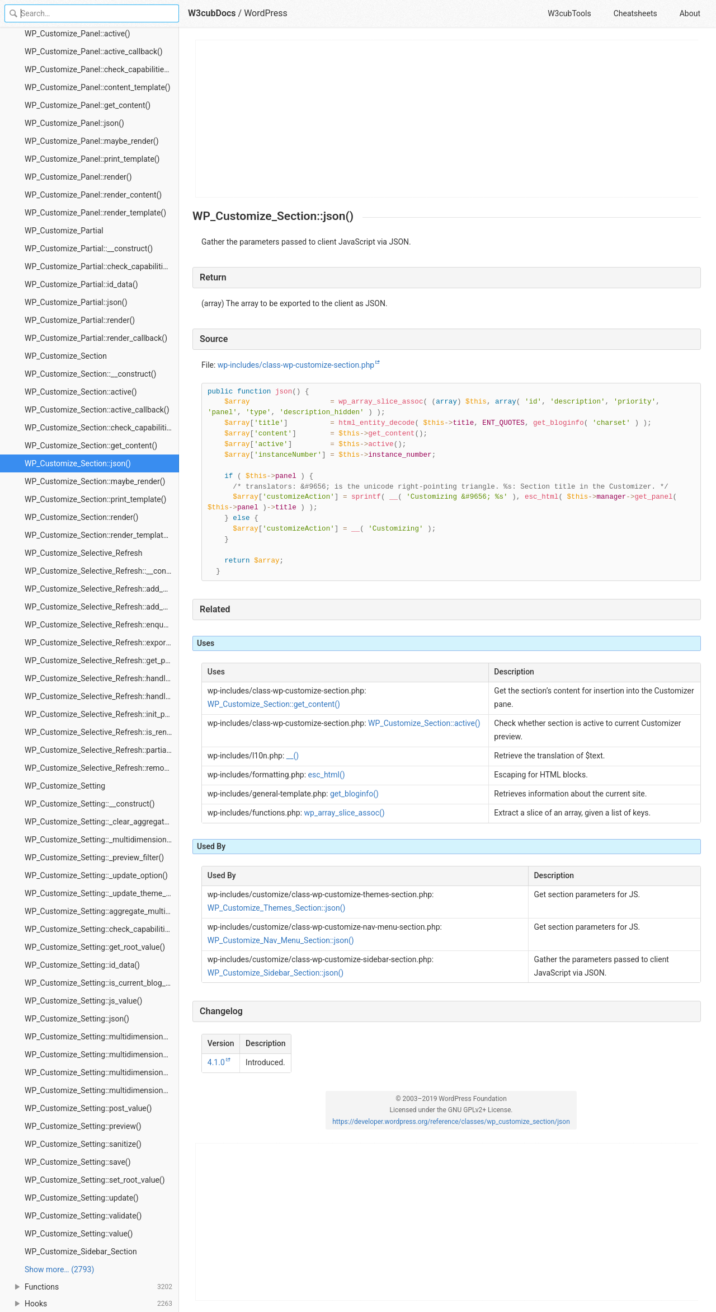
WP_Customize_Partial (64, 230)
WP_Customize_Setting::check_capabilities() (101, 929)
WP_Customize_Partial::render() (80, 320)
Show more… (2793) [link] (59, 1269)
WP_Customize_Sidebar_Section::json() (275, 972)
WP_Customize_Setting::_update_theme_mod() (102, 893)
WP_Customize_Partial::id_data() (81, 284)
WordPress (266, 13)
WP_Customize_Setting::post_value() (88, 1108)
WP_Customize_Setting (65, 785)
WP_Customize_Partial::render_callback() (96, 338)
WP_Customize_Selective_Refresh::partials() (101, 750)
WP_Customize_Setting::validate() (83, 1215)
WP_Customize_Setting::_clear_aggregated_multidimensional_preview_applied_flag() (102, 821)
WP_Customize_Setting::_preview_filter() (94, 857)
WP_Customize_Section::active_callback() (97, 409)
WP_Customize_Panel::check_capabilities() (99, 69)
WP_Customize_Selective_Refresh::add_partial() (102, 606)
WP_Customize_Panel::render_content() (93, 194)
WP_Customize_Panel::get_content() (87, 105)
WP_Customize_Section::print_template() (95, 499)
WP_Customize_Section (66, 356)
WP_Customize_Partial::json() (76, 302)
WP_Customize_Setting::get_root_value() (95, 947)
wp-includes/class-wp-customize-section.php (296, 364)
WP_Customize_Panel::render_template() (95, 212)
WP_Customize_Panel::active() (77, 33)
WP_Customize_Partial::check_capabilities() (101, 266)
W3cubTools (569, 13)
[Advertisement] (447, 118)
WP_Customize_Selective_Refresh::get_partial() (102, 660)
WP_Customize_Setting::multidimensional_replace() (102, 1090)
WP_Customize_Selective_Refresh (84, 553)
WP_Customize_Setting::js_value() (83, 1000)
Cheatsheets (635, 13)
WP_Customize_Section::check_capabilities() (102, 427)
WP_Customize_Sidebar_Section (81, 1251)
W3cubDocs (212, 13)
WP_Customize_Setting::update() (82, 1197)
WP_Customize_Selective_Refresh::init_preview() (102, 714)
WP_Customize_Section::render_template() (99, 535)
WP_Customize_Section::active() (81, 391)
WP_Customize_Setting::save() (78, 1162)
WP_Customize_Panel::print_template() (92, 158)
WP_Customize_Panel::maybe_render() (92, 141)
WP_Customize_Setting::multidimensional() (100, 1036)
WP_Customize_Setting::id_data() (82, 964)
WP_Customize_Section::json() (78, 463)
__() (292, 755)
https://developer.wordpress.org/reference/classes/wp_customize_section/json (451, 1122)
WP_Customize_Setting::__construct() (90, 803)
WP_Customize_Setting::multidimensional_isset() (102, 1072)
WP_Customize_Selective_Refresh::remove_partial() (102, 767)
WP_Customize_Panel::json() (74, 123)
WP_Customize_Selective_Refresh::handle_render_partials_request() (102, 696)
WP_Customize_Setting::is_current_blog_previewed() (102, 982)
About (690, 13)
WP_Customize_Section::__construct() (90, 373)
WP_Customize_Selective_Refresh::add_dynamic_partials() (102, 588)
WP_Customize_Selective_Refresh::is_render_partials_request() (102, 732)
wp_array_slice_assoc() (344, 812)
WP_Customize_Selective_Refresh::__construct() (102, 570)
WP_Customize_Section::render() (81, 517)
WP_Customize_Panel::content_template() (98, 87)
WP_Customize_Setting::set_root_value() (95, 1179)
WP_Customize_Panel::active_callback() (94, 51)
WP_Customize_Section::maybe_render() (95, 481)
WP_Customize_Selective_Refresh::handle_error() (102, 678)
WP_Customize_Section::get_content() (91, 445)
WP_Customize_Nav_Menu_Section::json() (281, 940)
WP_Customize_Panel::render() (78, 176)
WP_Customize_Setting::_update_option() (96, 875)
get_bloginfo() (354, 793)
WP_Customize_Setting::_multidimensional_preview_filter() (102, 839)
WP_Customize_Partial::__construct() (89, 248)
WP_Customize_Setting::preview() (83, 1126)
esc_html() (326, 774)
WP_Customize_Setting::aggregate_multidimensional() (102, 911)
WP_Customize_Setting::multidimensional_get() (102, 1054)
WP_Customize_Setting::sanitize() (83, 1144)
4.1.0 (216, 1062)
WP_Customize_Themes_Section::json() (277, 907)
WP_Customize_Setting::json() (77, 1018)
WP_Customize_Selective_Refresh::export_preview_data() (102, 642)
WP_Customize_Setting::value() (79, 1233)
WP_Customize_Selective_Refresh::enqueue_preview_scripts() (102, 624)
